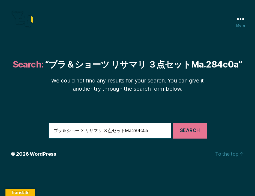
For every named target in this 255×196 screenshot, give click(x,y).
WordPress (43, 161)
